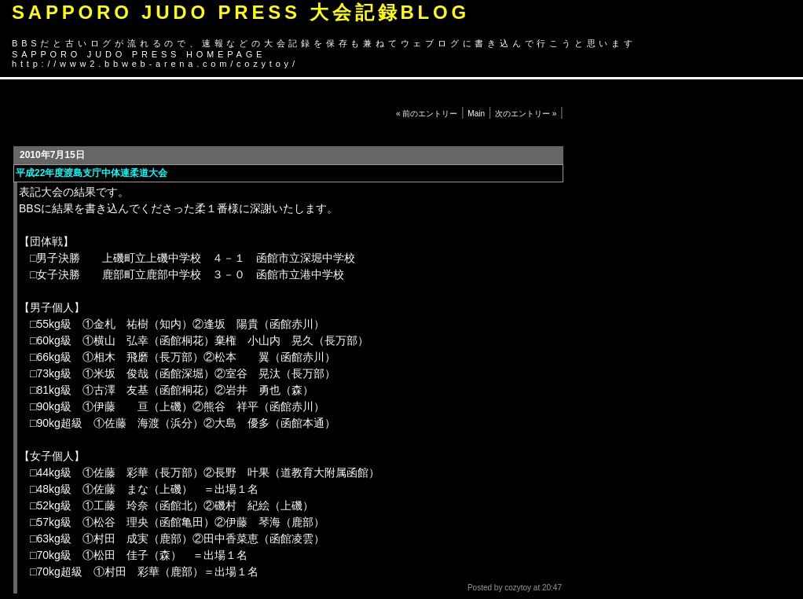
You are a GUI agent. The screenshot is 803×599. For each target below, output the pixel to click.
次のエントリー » (525, 113)
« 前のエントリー (426, 113)
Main (476, 113)
